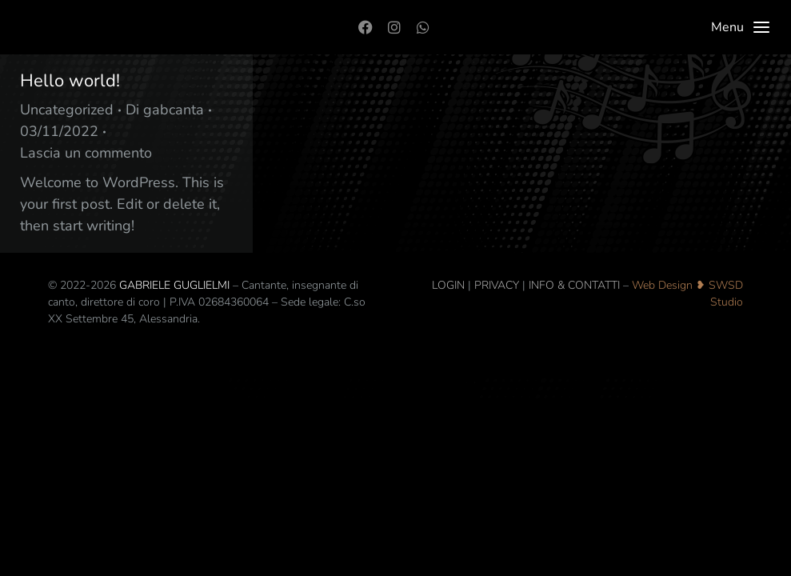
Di (165, 109)
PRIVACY (496, 285)
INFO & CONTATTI (574, 285)
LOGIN (448, 285)
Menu (741, 27)
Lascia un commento (86, 152)
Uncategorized (67, 109)
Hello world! (70, 81)
